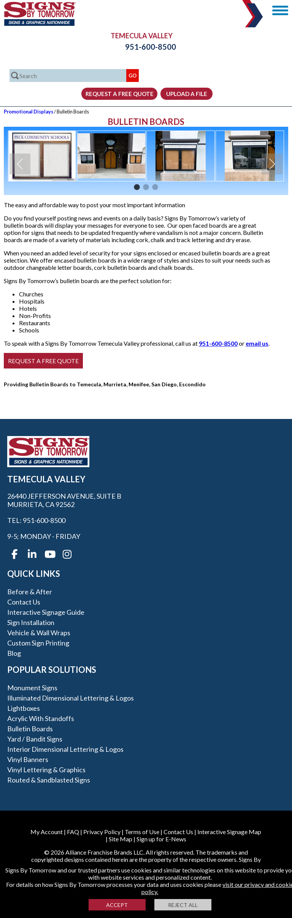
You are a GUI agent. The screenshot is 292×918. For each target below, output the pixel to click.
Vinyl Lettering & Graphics (46, 769)
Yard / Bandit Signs (34, 739)
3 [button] (155, 187)
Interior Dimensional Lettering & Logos (65, 749)
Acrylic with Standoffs (40, 718)
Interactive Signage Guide (45, 612)
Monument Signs (32, 687)
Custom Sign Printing (38, 643)
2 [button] (146, 187)
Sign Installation (30, 622)
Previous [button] (20, 164)
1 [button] (137, 187)
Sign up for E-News (161, 838)
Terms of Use (142, 831)
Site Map (120, 838)
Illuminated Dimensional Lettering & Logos (70, 698)
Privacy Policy (102, 831)
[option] (42, 156)
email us (257, 343)
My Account (46, 831)
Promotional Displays (28, 112)
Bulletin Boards (30, 728)
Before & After (29, 591)
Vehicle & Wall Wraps (38, 632)
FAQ (73, 831)
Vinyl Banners (27, 759)
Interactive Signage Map (229, 831)
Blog (14, 653)
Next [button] (272, 164)
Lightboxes (23, 708)
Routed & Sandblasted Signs (48, 780)
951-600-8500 (146, 46)
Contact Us (23, 602)
